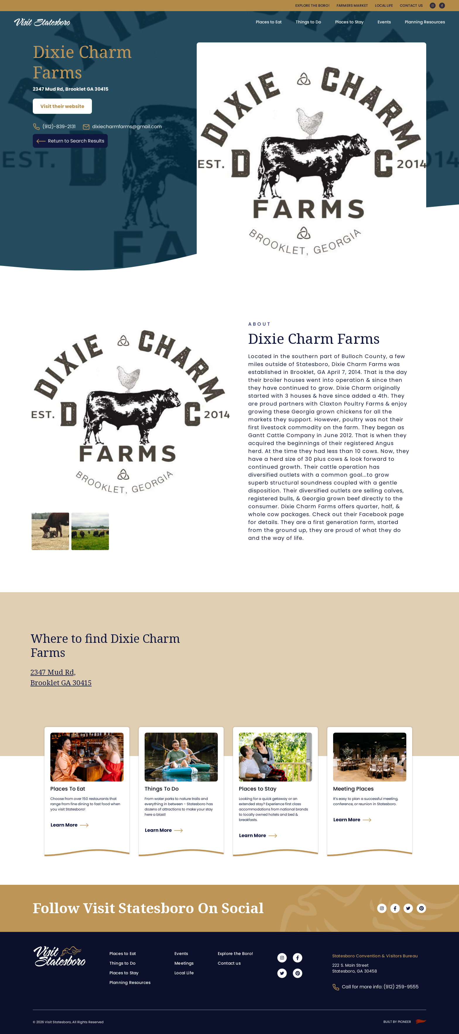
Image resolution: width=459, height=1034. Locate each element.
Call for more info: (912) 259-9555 (375, 986)
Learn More (64, 825)
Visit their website (62, 106)
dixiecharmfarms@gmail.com (122, 126)
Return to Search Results (70, 141)
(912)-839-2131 (54, 126)
